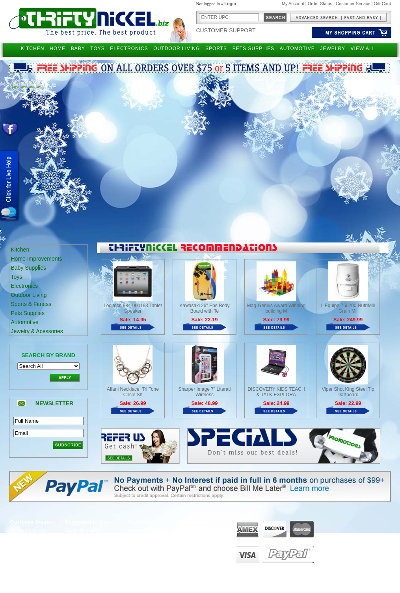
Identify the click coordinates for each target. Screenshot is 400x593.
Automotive (25, 322)
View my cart (139, 545)
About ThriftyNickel (197, 530)
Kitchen (20, 249)
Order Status (320, 3)
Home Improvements (36, 258)
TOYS (97, 48)
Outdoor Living (29, 295)
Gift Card (382, 3)
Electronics (24, 286)
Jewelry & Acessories (37, 331)
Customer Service (353, 3)
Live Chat (188, 552)
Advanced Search (82, 530)
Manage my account (146, 530)
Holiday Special (80, 560)
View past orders (143, 537)
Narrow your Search (84, 537)
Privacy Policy (23, 545)
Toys (16, 277)
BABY (78, 48)
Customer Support (226, 30)
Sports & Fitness (31, 304)
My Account (293, 3)
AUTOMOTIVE (297, 48)
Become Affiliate (80, 567)
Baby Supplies (29, 268)
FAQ (183, 545)
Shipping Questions (29, 530)
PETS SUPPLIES (253, 48)
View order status (144, 552)
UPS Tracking (140, 567)
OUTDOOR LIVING (176, 48)
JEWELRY (332, 48)
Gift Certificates (80, 545)
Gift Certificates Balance (88, 552)
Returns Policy (24, 537)
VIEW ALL (363, 48)
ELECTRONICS (129, 48)
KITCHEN (33, 48)
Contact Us (189, 537)
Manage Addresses (145, 560)
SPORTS (216, 48)
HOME (57, 48)
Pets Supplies (28, 313)
